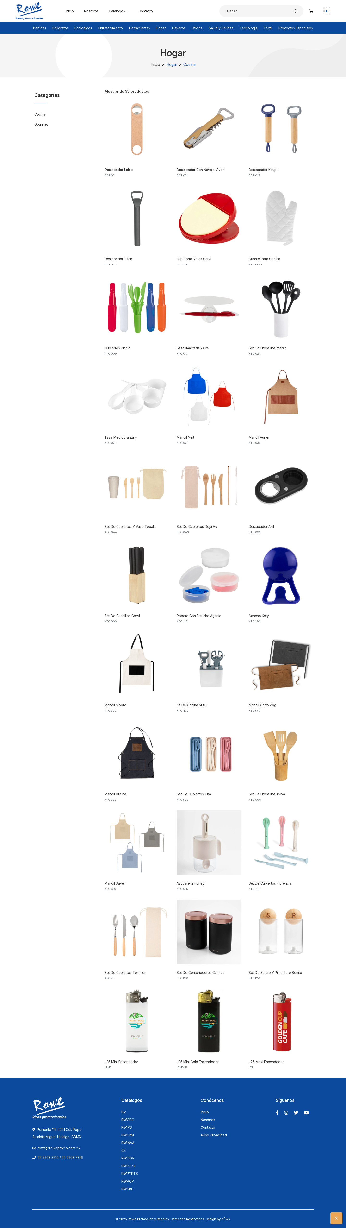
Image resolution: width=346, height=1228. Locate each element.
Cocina (39, 114)
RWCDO (127, 1119)
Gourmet (41, 124)
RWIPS (126, 1127)
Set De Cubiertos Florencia (270, 883)
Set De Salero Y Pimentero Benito (275, 972)
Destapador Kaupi (263, 170)
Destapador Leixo (119, 170)
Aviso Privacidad (214, 1135)
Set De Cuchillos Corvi (122, 616)
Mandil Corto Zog (262, 705)
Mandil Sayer (115, 883)
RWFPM (127, 1135)
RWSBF (127, 1189)
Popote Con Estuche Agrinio (199, 616)
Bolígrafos (60, 28)
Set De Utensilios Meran (268, 348)
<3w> (226, 1219)
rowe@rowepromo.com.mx (59, 1148)
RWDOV (127, 1158)
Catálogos (118, 11)
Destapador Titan (118, 259)
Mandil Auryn (259, 437)
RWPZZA (128, 1166)
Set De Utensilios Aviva (267, 794)
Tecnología (249, 28)
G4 (123, 1150)
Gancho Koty (259, 616)
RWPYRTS (129, 1173)
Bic (123, 1112)
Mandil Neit (185, 437)
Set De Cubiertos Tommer (125, 972)
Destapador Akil (261, 526)
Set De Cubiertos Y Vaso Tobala (130, 526)
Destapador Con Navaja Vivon (201, 170)
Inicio (70, 11)
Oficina (197, 28)
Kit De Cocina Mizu (191, 705)
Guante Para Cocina (264, 259)
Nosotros (91, 11)
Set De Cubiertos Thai (194, 794)
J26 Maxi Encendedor (266, 1062)
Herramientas (139, 28)
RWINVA (127, 1143)
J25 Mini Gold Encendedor (198, 1062)
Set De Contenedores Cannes (200, 972)
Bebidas (39, 28)
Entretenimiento (110, 28)
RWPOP (127, 1181)
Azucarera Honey (190, 883)
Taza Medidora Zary (121, 437)
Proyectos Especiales (295, 28)
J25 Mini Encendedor (121, 1062)
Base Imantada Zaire (193, 348)
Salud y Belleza (221, 28)
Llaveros (178, 28)
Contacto (145, 11)
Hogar (161, 28)
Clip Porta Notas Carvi (194, 259)
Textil (268, 28)
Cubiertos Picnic (117, 348)
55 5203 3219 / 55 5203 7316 (57, 1157)
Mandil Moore (115, 705)
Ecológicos (83, 28)
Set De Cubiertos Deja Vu (197, 526)
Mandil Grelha (115, 794)
